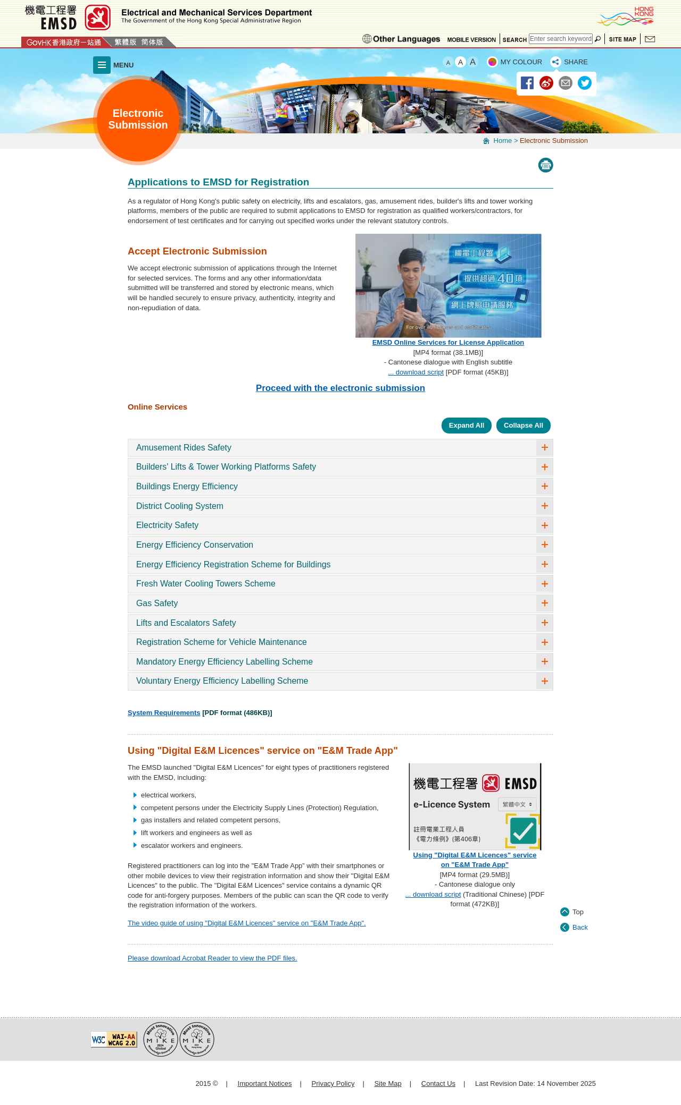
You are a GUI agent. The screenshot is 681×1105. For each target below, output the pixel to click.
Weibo (546, 83)
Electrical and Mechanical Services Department (167, 17)
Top (578, 873)
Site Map (622, 38)
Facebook (527, 83)
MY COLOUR (522, 62)
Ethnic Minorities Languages (401, 38)
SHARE (576, 62)
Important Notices (265, 1083)
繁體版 (125, 42)
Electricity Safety (167, 525)
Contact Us (650, 38)
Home (503, 140)
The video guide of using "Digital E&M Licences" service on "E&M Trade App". (247, 923)
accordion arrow (544, 447)
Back (580, 888)
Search (514, 38)
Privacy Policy (333, 1083)
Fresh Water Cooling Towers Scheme (206, 583)
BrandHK (624, 16)
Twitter (585, 83)
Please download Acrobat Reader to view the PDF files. (212, 958)
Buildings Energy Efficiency (187, 486)
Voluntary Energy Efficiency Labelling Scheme (222, 680)
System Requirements (164, 713)
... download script (416, 372)
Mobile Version (471, 38)
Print (545, 165)
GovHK (66, 42)
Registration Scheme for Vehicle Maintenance (221, 642)
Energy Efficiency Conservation (194, 544)
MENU (123, 65)
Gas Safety (157, 603)
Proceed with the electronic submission (340, 388)
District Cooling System (179, 506)
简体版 (152, 42)
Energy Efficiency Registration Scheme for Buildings (233, 564)
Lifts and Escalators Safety (186, 622)
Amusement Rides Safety (183, 447)
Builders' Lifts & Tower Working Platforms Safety (226, 466)
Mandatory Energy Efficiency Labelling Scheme (224, 661)
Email (566, 83)
